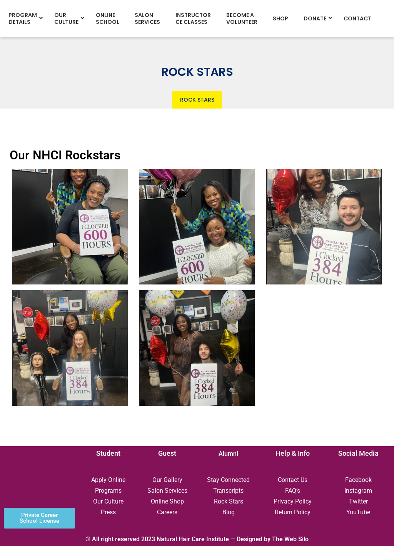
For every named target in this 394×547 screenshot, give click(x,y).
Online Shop (167, 502)
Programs (108, 491)
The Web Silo (290, 540)
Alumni (228, 454)
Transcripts (228, 491)
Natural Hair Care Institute (193, 540)
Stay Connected (228, 480)
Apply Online (108, 480)
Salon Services (167, 491)
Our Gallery (167, 480)
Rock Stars (228, 502)
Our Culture (108, 502)
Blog (228, 513)
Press (108, 513)
